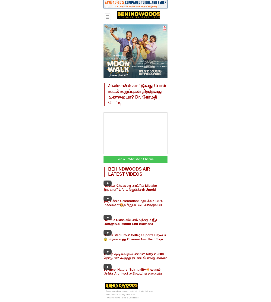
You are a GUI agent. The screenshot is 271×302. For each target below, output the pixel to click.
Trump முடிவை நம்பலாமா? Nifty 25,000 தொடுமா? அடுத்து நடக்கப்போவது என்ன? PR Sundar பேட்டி (135, 258)
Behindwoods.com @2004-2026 (120, 294)
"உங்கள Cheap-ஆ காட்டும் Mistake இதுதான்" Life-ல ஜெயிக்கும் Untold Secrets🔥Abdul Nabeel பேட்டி (130, 190)
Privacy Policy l (113, 298)
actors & (134, 291)
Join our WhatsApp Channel (135, 159)
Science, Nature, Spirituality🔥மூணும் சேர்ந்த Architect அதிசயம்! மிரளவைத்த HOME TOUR (133, 273)
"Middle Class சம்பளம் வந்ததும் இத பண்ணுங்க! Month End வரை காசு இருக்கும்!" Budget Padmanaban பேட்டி (133, 224)
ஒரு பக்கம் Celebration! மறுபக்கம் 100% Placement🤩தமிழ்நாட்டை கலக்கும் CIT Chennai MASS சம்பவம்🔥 (133, 205)
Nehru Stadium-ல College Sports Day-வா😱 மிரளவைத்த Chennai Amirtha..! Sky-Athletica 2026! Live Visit (135, 239)
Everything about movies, (117, 291)
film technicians (146, 291)
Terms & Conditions (130, 298)
